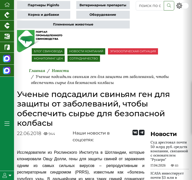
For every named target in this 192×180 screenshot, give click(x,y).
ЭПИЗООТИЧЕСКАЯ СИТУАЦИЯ (133, 51)
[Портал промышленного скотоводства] (7, 25)
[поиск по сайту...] (150, 5)
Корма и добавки (43, 14)
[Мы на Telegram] (141, 132)
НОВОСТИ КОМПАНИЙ (86, 51)
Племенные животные (73, 24)
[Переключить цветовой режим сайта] (182, 5)
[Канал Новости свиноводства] (7, 59)
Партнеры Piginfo (43, 5)
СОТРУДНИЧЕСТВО (84, 58)
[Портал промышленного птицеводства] (7, 15)
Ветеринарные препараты (103, 5)
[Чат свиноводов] (7, 71)
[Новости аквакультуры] (7, 36)
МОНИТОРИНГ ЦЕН (48, 58)
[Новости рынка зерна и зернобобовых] (7, 47)
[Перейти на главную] (7, 5)
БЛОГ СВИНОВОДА (48, 51)
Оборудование (103, 14)
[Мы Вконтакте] (135, 132)
